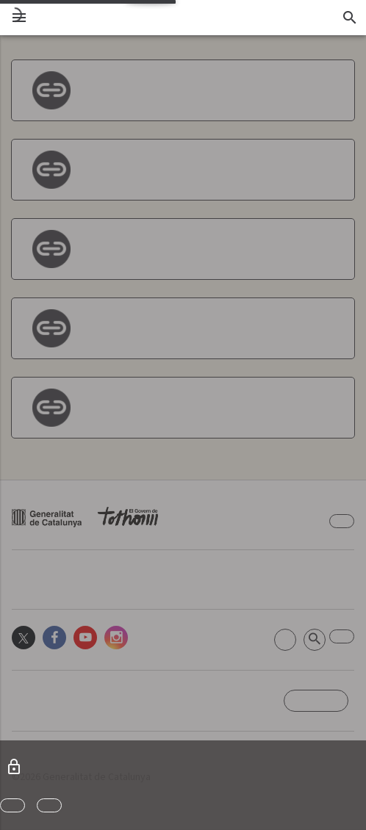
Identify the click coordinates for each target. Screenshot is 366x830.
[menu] (19, 17)
